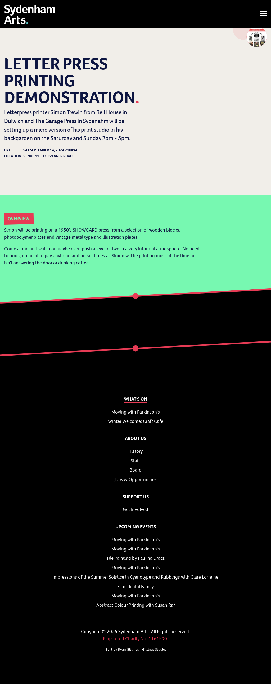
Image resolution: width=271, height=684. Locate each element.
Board (136, 470)
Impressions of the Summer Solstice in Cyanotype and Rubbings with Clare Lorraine (135, 577)
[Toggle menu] (263, 14)
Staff (135, 461)
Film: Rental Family (135, 586)
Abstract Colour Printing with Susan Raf (135, 605)
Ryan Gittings (128, 649)
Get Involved (135, 509)
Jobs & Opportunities (136, 479)
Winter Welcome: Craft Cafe (135, 421)
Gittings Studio (153, 649)
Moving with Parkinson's (135, 412)
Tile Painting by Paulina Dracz (135, 558)
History (135, 451)
